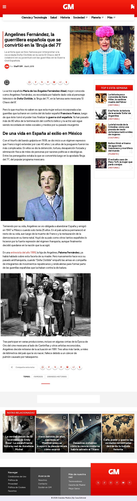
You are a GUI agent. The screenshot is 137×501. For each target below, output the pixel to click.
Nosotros (42, 480)
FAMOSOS (38, 377)
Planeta (113, 154)
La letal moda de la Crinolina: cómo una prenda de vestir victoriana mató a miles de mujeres (120, 129)
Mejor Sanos (74, 488)
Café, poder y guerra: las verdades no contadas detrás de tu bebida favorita (118, 444)
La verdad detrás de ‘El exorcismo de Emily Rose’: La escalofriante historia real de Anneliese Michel (19, 443)
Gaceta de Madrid (76, 485)
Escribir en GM (45, 487)
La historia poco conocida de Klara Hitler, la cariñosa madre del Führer (117, 98)
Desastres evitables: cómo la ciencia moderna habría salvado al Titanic (85, 446)
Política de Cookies (17, 487)
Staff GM (18, 66)
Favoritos (12, 491)
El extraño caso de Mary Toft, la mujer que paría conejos (120, 162)
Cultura (113, 138)
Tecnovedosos (75, 481)
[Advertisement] (68, 399)
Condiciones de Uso (17, 476)
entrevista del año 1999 (23, 252)
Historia (113, 105)
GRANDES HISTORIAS (57, 377)
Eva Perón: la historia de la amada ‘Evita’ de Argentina (119, 113)
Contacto (42, 484)
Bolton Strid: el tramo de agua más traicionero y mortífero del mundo (120, 147)
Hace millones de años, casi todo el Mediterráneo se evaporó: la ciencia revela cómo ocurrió (52, 443)
